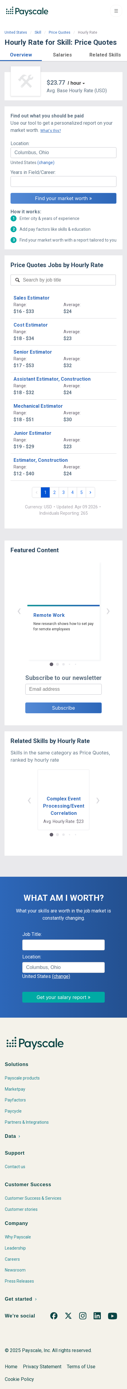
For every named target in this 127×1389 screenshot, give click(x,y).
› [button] (108, 610)
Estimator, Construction (41, 460)
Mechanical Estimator (38, 406)
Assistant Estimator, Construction (52, 379)
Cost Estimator (31, 325)
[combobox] (63, 152)
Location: (20, 143)
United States (16, 32)
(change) (45, 162)
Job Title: (32, 934)
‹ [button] (19, 610)
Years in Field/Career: (33, 172)
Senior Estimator (33, 352)
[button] (21, 54)
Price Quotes (59, 32)
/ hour (74, 83)
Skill (38, 32)
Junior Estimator (32, 433)
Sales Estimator (32, 298)
